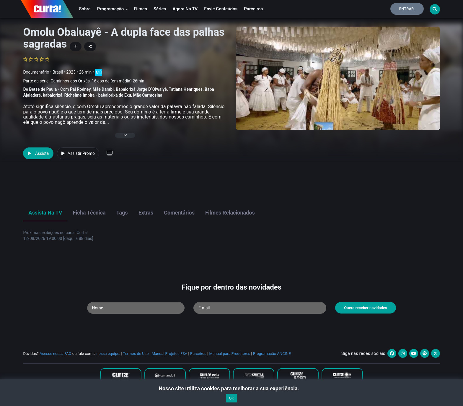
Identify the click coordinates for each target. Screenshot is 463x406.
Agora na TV (185, 9)
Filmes (140, 9)
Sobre (84, 9)
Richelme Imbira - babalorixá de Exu (97, 95)
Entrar (406, 9)
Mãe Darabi (103, 89)
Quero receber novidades (365, 308)
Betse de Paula (43, 89)
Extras (146, 213)
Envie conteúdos (220, 9)
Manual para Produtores (229, 353)
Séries (160, 9)
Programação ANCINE (272, 353)
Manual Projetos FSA (169, 353)
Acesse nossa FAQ (55, 353)
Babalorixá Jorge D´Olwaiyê (141, 89)
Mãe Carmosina (147, 95)
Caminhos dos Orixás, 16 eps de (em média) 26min (97, 81)
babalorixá (52, 95)
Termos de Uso (136, 353)
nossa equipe (108, 353)
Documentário (36, 71)
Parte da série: (83, 81)
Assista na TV (45, 213)
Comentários (179, 213)
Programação (112, 9)
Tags (122, 213)
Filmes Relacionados (230, 213)
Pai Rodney (80, 89)
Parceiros (253, 9)
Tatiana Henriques (186, 89)
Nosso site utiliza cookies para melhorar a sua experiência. (231, 388)
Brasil (58, 71)
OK (231, 398)
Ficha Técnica (89, 213)
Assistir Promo (78, 153)
